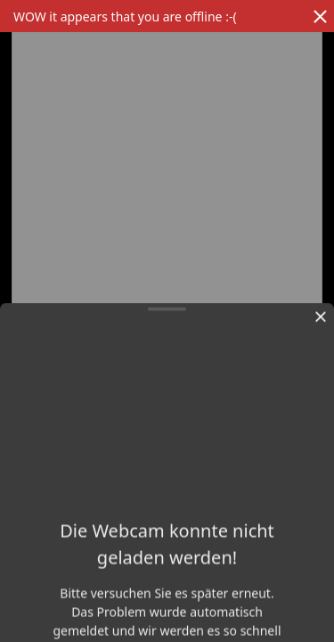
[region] (167, 298)
